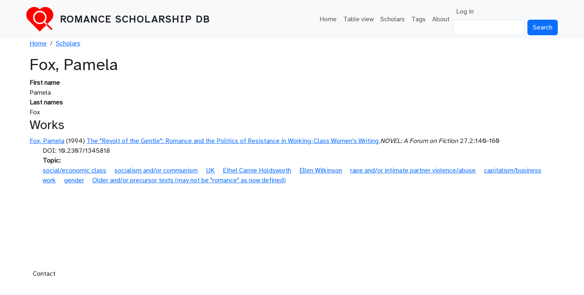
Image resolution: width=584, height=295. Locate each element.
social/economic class (74, 170)
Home (328, 19)
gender (74, 180)
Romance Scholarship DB (135, 19)
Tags (418, 19)
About (440, 19)
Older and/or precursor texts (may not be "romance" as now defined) (189, 180)
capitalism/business (512, 170)
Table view (358, 19)
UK (210, 170)
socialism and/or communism (156, 170)
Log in (465, 11)
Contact (44, 274)
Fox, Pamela (47, 141)
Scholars (392, 19)
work (49, 180)
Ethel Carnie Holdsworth (257, 170)
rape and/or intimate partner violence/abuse (413, 170)
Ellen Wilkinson (320, 170)
